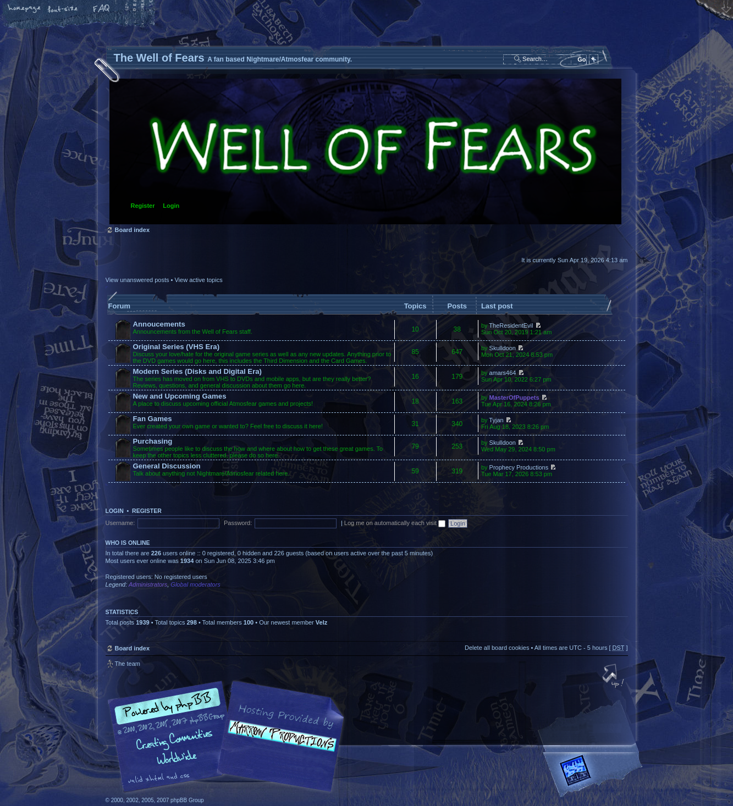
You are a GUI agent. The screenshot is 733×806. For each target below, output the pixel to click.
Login (171, 205)
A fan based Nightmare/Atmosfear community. (279, 744)
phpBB (229, 736)
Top (614, 677)
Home (24, 9)
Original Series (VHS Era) (176, 347)
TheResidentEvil (511, 325)
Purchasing (153, 441)
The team (127, 663)
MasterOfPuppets (514, 397)
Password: (238, 523)
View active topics (198, 280)
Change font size (63, 9)
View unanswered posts (137, 280)
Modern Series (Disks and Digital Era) (197, 371)
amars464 (502, 372)
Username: (120, 523)
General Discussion (167, 466)
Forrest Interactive (595, 775)
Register (143, 205)
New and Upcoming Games (180, 396)
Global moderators (195, 584)
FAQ (101, 9)
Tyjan (496, 420)
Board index (365, 151)
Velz (321, 622)
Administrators (148, 584)
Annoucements (159, 324)
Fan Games (152, 419)
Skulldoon (502, 348)
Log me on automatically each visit (394, 523)
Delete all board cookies (497, 647)
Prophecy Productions (519, 467)
